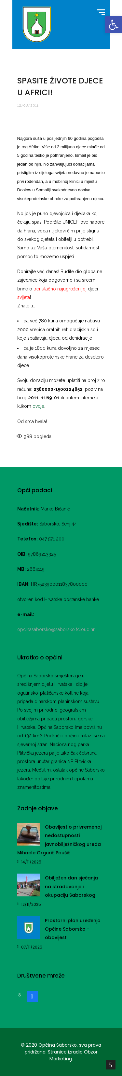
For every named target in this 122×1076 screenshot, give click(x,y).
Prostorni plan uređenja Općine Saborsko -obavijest (73, 929)
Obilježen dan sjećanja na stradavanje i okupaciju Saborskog (71, 886)
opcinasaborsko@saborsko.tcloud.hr (56, 629)
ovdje (38, 406)
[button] (113, 24)
